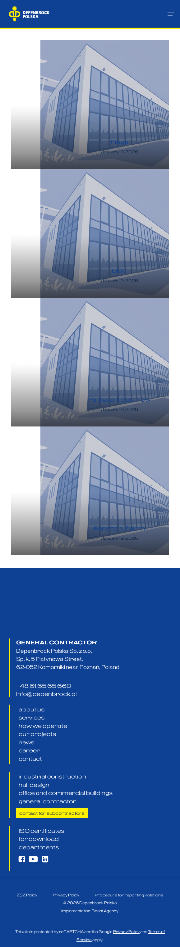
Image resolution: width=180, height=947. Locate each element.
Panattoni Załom (119, 528)
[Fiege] (104, 104)
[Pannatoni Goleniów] (104, 362)
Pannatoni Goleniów (119, 399)
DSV (119, 271)
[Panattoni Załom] (104, 490)
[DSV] (104, 233)
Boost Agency (105, 927)
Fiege (119, 142)
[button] (171, 14)
